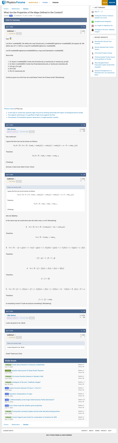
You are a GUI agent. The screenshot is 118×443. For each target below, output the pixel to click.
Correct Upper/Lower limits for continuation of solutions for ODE (36, 418)
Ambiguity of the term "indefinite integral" (28, 383)
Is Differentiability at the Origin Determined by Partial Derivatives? (33, 400)
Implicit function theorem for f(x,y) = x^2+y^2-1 (27, 389)
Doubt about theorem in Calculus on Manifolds (30, 365)
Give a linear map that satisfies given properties (27, 406)
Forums (46, 2)
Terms (95, 431)
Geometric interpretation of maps (22, 394)
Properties (40, 16)
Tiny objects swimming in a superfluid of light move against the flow (33, 116)
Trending (57, 2)
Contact (82, 431)
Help (108, 431)
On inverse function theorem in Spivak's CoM (29, 377)
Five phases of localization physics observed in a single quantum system (34, 118)
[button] (41, 2)
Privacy (102, 431)
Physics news (10, 109)
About (89, 431)
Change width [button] (10, 431)
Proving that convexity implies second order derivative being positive (37, 412)
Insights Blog (34, 2)
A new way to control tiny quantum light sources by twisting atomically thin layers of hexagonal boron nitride (46, 113)
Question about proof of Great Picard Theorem (29, 371)
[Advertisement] (45, 93)
